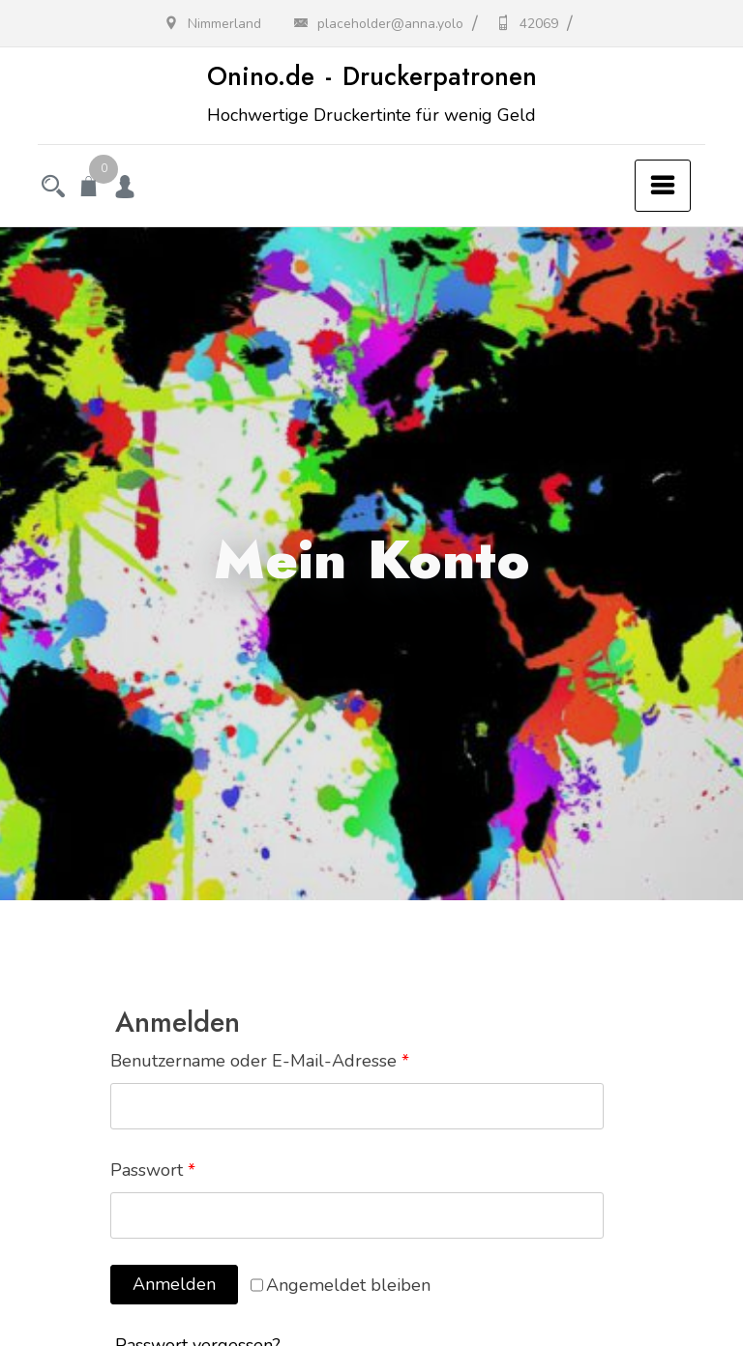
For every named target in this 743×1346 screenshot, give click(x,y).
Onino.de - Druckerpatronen (372, 76)
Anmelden (174, 1284)
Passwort (152, 1170)
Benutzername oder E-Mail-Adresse (259, 1060)
